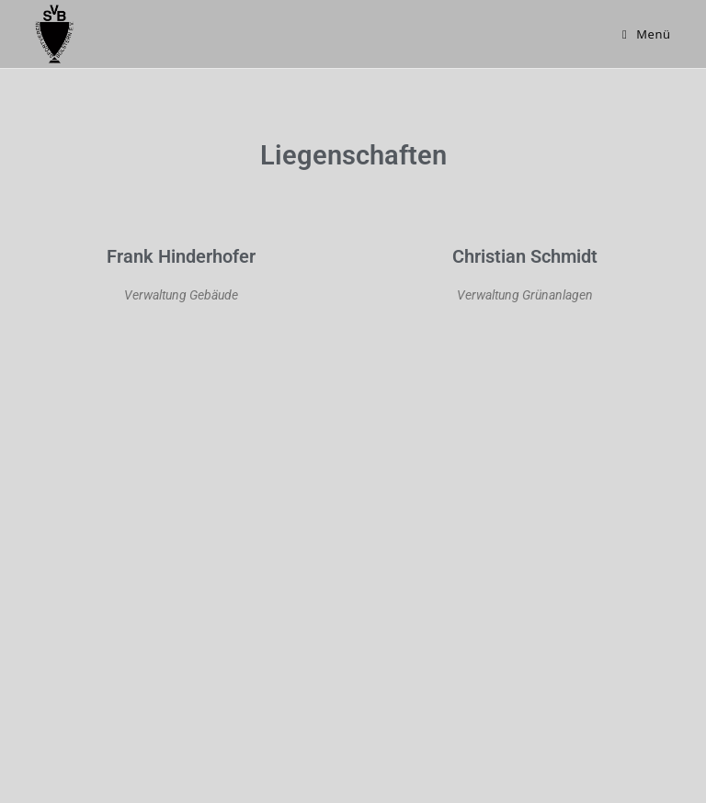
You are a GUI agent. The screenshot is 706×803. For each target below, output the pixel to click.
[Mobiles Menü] (646, 34)
